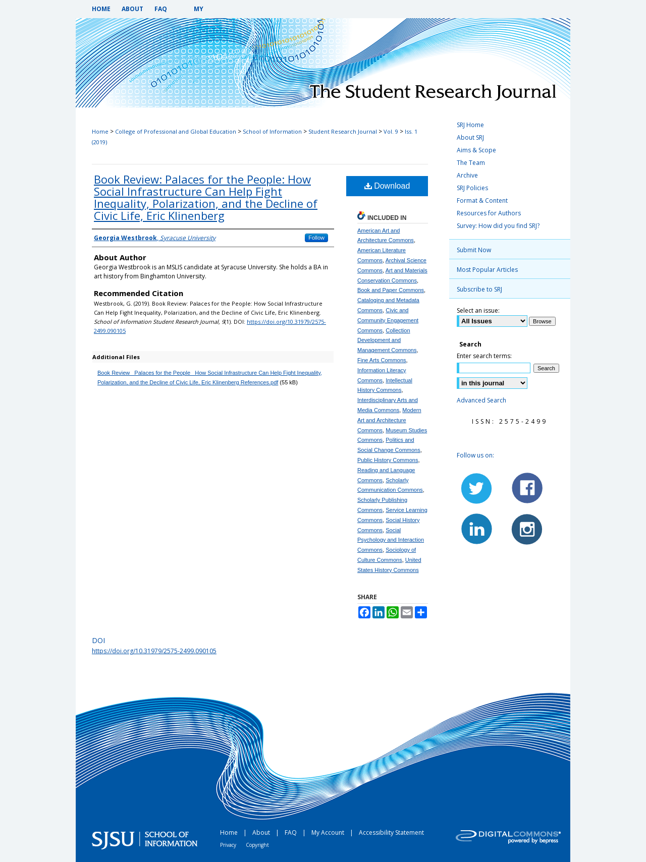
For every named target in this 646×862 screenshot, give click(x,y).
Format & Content (482, 200)
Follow (316, 238)
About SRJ (470, 137)
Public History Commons (387, 460)
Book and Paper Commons (390, 290)
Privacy (229, 844)
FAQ (291, 832)
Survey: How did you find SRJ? (498, 225)
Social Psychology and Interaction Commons (390, 540)
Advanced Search (481, 400)
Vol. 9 (391, 131)
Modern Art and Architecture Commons (389, 420)
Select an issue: (478, 310)
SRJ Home (470, 125)
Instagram (526, 528)
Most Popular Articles (487, 269)
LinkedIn (477, 528)
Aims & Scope (476, 150)
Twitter (477, 488)
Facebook (526, 488)
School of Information (272, 131)
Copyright (257, 844)
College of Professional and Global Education (175, 131)
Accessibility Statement (391, 832)
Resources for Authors (489, 213)
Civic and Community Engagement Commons (387, 320)
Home (100, 131)
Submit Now (474, 250)
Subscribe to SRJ (479, 289)
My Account (328, 832)
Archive (467, 175)
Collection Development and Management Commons (386, 340)
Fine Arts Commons (381, 360)
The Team (471, 162)
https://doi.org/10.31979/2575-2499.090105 (154, 651)
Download (387, 186)
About (262, 832)
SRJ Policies (472, 188)
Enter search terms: (484, 356)
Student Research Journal (342, 131)
